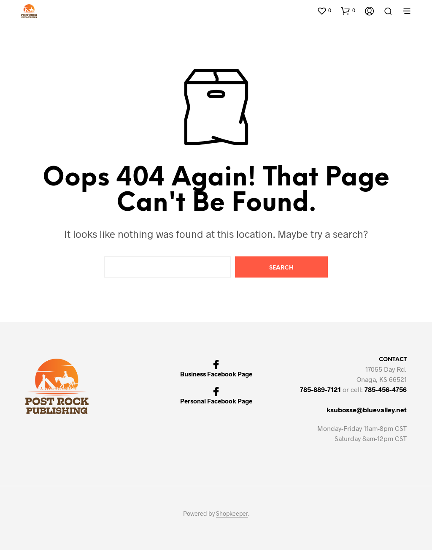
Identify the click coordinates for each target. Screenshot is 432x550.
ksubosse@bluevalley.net (367, 410)
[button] (324, 10)
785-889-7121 (320, 389)
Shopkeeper (232, 513)
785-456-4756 (385, 389)
